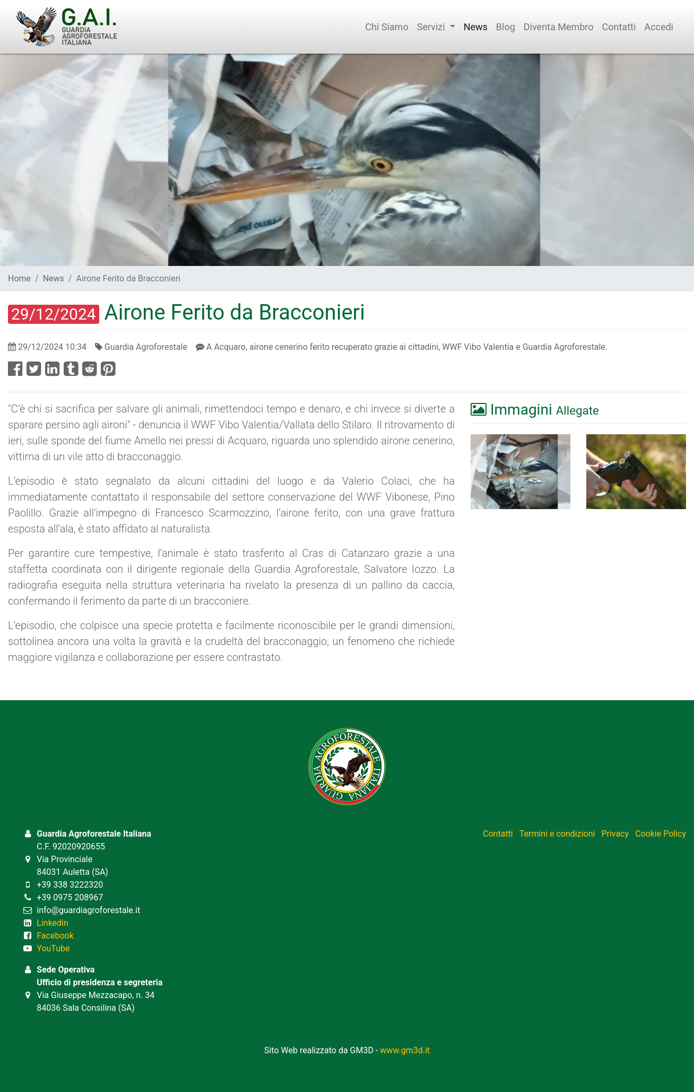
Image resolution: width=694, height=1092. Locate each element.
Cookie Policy (660, 834)
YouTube (53, 948)
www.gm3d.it (405, 1050)
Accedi (658, 26)
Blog (505, 26)
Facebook (55, 936)
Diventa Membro (559, 26)
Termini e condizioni (557, 834)
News (476, 26)
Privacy (615, 834)
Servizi (436, 26)
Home (19, 278)
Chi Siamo (386, 26)
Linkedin (52, 923)
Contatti (619, 26)
